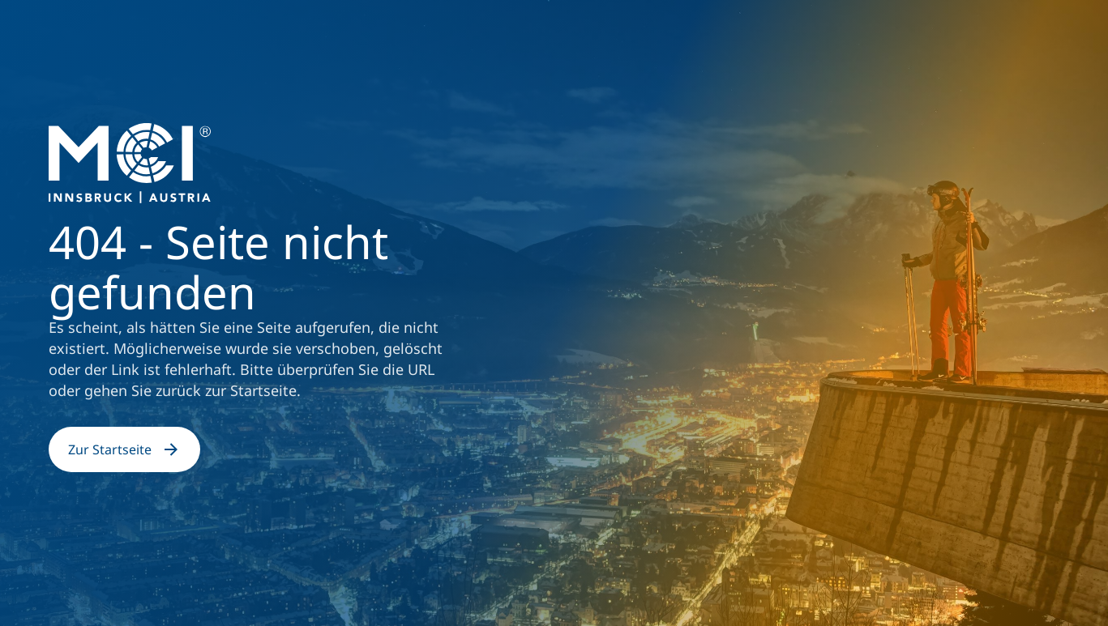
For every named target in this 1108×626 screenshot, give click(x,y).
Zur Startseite (124, 449)
